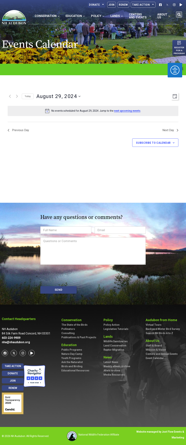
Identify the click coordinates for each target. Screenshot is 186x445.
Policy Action (112, 324)
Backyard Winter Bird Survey (163, 329)
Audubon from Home (162, 320)
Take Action (143, 5)
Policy (109, 320)
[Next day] (17, 96)
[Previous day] (10, 96)
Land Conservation (115, 345)
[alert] (93, 111)
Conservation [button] (47, 16)
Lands (109, 336)
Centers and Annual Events (162, 353)
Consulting (68, 333)
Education (69, 345)
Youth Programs (71, 358)
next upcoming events (127, 110)
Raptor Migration (114, 349)
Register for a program (179, 50)
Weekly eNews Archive (117, 366)
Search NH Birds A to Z (159, 333)
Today (28, 96)
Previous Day (18, 130)
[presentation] (68, 275)
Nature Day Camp (71, 353)
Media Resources (114, 374)
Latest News (111, 362)
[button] (179, 14)
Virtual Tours (153, 324)
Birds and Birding (71, 366)
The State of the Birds (74, 324)
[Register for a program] (179, 43)
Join (111, 4)
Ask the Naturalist (72, 362)
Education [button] (75, 16)
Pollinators (68, 329)
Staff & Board (154, 345)
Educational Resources (75, 370)
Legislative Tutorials (116, 329)
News (109, 357)
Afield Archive (112, 370)
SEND (58, 289)
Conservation (72, 320)
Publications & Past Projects (78, 337)
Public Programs (71, 349)
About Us (153, 341)
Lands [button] (116, 16)
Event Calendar (155, 358)
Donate (96, 5)
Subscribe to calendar (153, 142)
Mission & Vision (156, 349)
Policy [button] (97, 16)
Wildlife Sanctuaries (116, 341)
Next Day (170, 130)
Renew (123, 4)
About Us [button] (163, 16)
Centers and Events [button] (140, 16)
